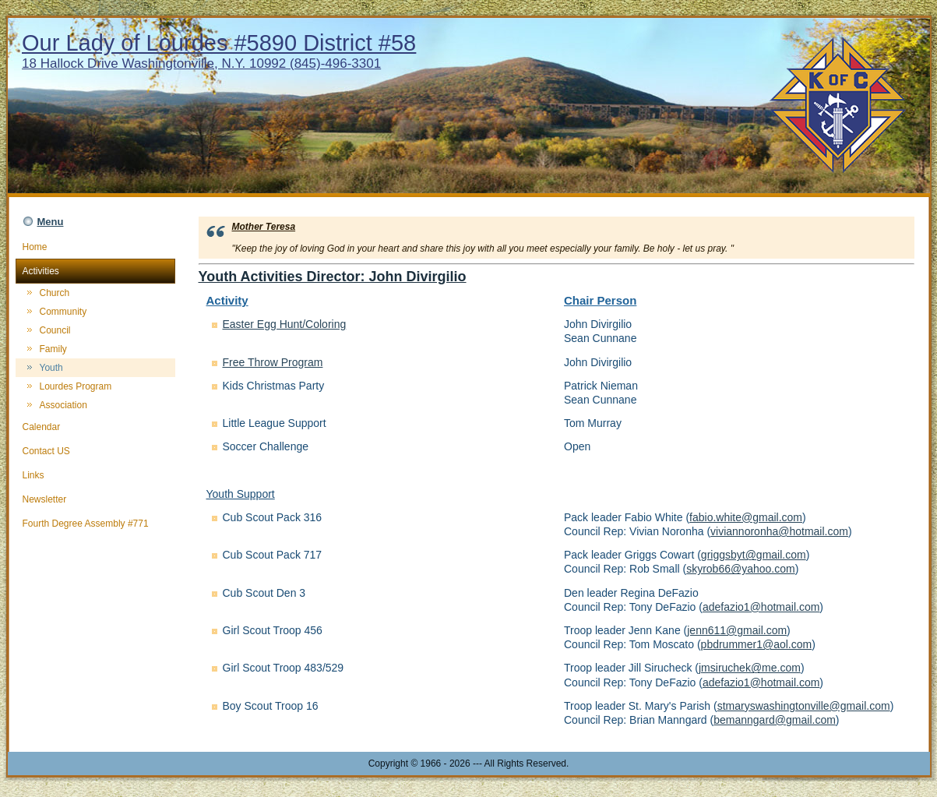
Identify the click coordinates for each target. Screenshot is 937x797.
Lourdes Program (76, 386)
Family (53, 349)
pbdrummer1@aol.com (756, 644)
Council (55, 330)
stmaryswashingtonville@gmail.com (803, 706)
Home (95, 247)
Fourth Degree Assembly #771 (95, 523)
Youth (51, 367)
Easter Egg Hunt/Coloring (285, 324)
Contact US (95, 451)
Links (95, 475)
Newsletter (95, 499)
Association (63, 405)
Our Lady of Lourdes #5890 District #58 (219, 42)
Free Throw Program (273, 362)
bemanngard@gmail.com (774, 720)
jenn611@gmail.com (737, 630)
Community (63, 311)
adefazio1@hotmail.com (761, 607)
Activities (95, 271)
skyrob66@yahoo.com (740, 568)
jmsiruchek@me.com (750, 667)
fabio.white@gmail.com (745, 517)
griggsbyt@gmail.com (753, 554)
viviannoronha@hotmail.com (779, 531)
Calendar (95, 427)
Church (55, 292)
